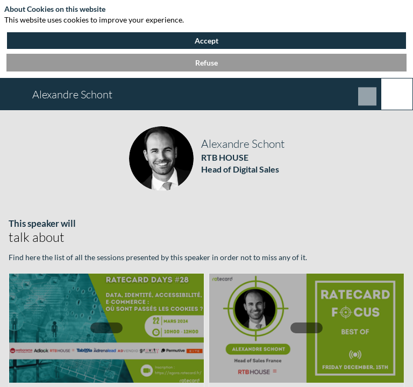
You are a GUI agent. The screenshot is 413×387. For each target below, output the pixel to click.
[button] (16, 94)
